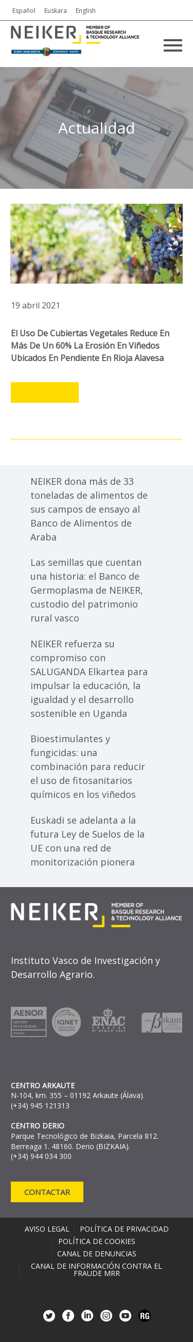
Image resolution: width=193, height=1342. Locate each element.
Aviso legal (47, 1229)
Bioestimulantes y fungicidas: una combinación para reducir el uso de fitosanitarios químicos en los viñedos (87, 766)
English (86, 10)
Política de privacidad (124, 1229)
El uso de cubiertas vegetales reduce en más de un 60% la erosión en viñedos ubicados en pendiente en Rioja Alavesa (90, 346)
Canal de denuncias (96, 1253)
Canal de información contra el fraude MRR (96, 1270)
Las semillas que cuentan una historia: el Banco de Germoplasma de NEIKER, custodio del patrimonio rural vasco (86, 590)
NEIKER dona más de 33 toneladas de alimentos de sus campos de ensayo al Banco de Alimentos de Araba (89, 509)
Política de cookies (96, 1241)
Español (24, 10)
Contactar (47, 1192)
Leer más (45, 393)
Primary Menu (173, 45)
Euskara (55, 10)
